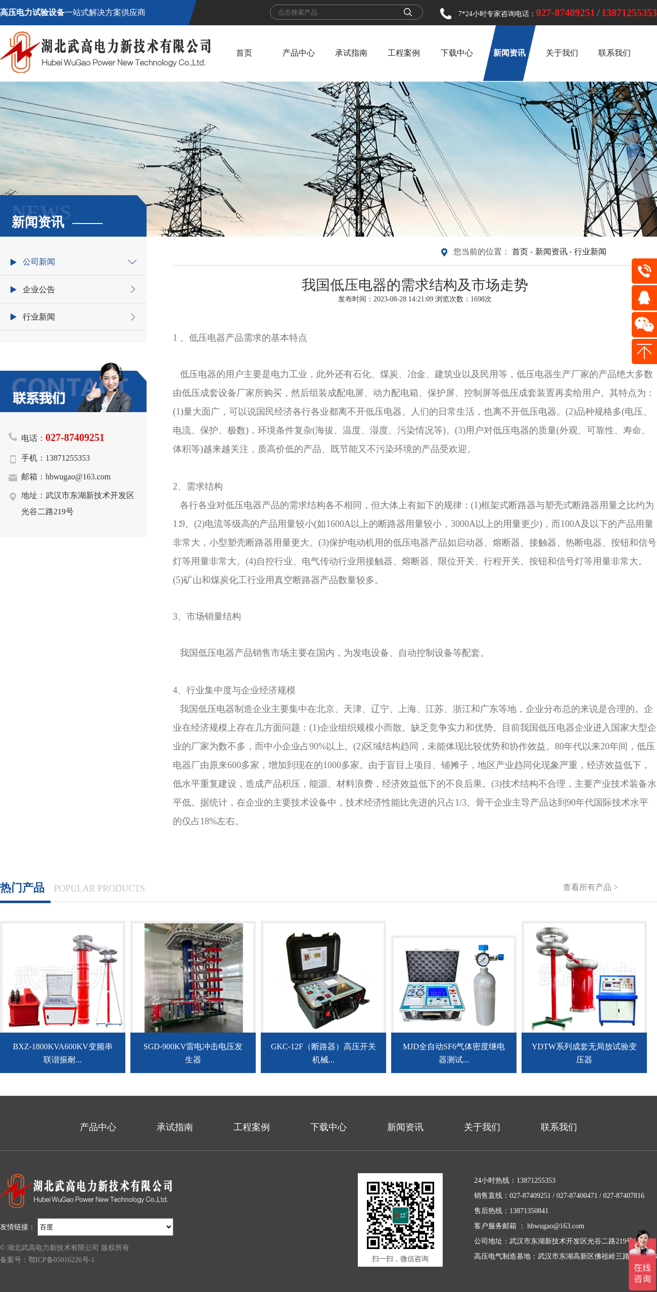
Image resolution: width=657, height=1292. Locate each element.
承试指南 (351, 53)
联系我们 (614, 53)
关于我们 (562, 53)
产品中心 (299, 53)
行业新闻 (590, 251)
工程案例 (404, 53)
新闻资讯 (509, 53)
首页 (244, 53)
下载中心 (457, 53)
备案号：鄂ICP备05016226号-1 (47, 1260)
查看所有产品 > (590, 887)
